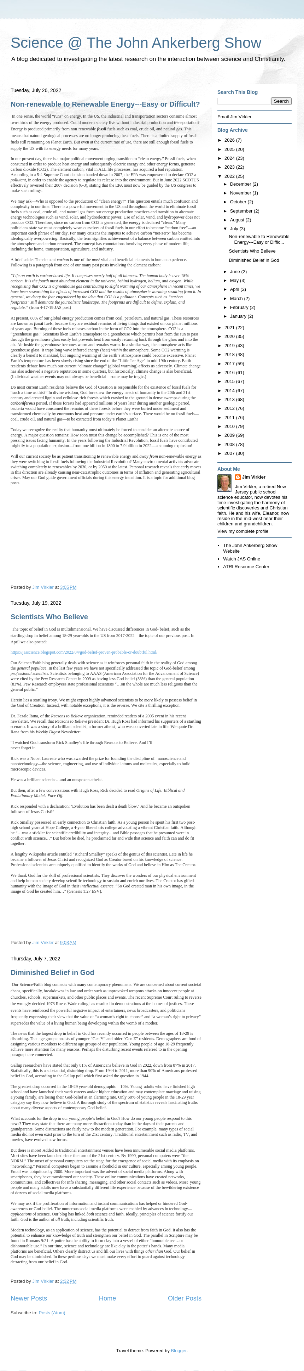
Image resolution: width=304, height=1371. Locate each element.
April (235, 289)
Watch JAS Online (241, 559)
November (241, 193)
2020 (230, 336)
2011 (230, 417)
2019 (230, 345)
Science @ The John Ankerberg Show (136, 42)
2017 (230, 363)
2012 (230, 408)
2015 (230, 381)
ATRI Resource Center (246, 566)
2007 (230, 453)
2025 (230, 149)
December (241, 184)
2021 (230, 327)
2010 (230, 426)
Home (107, 1298)
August (238, 219)
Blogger (179, 1350)
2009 (230, 435)
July (235, 228)
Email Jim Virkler (234, 116)
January (239, 316)
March (237, 298)
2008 (230, 444)
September (242, 211)
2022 (230, 176)
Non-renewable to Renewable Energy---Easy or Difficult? (105, 104)
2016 (230, 372)
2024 (230, 158)
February (240, 307)
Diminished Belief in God (52, 972)
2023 (230, 167)
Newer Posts (29, 1298)
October (239, 201)
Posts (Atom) (52, 1312)
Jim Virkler (253, 477)
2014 (230, 390)
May (235, 280)
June (235, 271)
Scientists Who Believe (49, 617)
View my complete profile (242, 531)
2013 (230, 399)
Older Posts (184, 1298)
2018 (230, 354)
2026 (230, 140)
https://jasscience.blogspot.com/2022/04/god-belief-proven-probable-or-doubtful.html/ (84, 652)
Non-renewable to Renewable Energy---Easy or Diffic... (259, 239)
